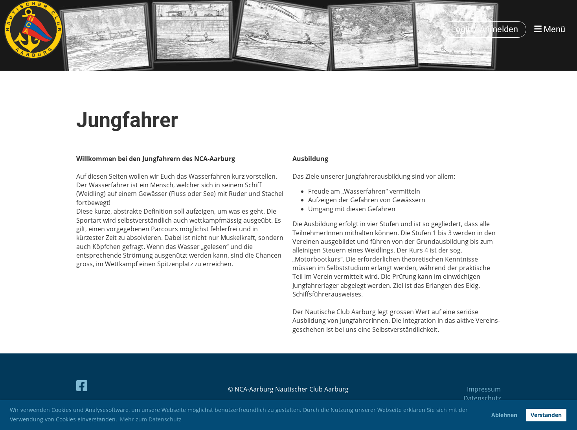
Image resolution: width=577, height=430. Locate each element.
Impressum (484, 389)
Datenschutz (482, 398)
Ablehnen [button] (504, 415)
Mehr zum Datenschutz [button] (151, 419)
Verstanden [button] (546, 415)
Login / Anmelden (484, 29)
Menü (549, 29)
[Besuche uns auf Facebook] (81, 385)
